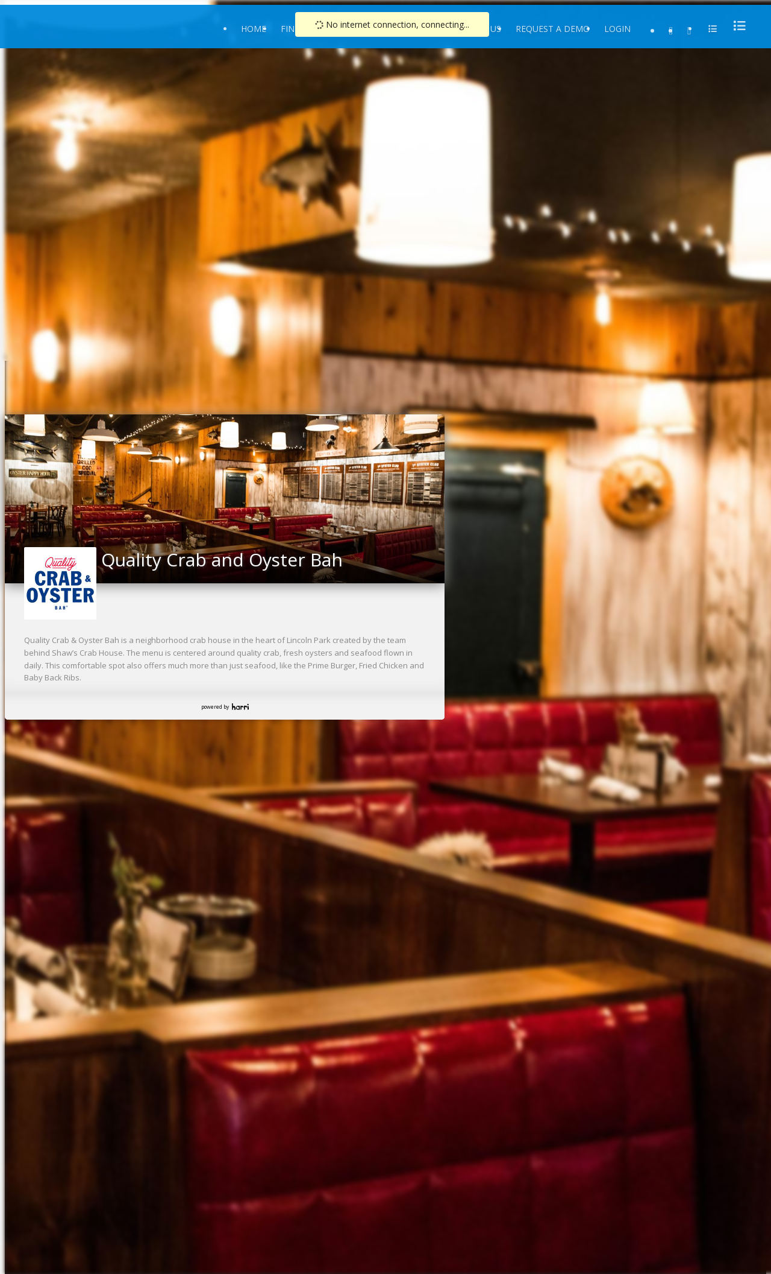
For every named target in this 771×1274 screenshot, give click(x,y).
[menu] (736, 25)
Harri (240, 706)
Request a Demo (553, 28)
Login (617, 28)
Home (253, 28)
